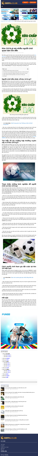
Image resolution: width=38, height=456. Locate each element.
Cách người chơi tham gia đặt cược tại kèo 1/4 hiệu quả (14, 74)
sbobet (7, 375)
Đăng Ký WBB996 (4, 454)
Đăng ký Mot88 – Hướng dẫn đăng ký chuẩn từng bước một (15, 401)
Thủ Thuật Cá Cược (10, 21)
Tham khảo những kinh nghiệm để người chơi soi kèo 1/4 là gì (15, 73)
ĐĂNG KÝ (25, 2)
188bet (8, 370)
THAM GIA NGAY (33, 2)
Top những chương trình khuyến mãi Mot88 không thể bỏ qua (16, 415)
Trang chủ (3, 21)
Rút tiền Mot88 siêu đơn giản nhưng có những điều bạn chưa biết (16, 419)
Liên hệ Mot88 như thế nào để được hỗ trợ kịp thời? (14, 406)
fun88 (7, 367)
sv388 (7, 377)
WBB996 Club (5, 52)
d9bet (8, 362)
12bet (7, 360)
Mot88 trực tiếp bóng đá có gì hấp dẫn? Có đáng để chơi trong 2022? (17, 424)
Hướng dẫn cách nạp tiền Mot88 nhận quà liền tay (14, 410)
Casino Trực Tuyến (5, 447)
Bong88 (8, 355)
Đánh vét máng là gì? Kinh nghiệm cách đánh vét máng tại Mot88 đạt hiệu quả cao (20, 392)
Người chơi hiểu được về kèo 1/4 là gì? (10, 70)
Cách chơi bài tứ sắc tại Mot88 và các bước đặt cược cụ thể (15, 387)
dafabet (8, 358)
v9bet (7, 374)
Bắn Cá (2, 449)
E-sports (2, 445)
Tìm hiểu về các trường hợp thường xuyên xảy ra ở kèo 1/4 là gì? (16, 71)
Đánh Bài (3, 448)
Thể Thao (3, 444)
